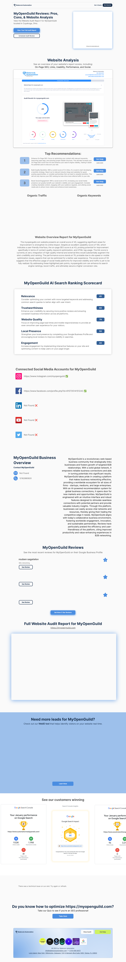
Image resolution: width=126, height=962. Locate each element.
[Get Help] (100, 159)
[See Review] (26, 567)
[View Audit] (87, 932)
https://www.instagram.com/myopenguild (44, 376)
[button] (26, 584)
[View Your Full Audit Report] (27, 30)
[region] (22, 5)
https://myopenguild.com (92, 46)
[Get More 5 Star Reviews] (63, 612)
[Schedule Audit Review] (27, 36)
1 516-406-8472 (75, 950)
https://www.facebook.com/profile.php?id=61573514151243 (53, 391)
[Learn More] (62, 784)
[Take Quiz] (62, 916)
